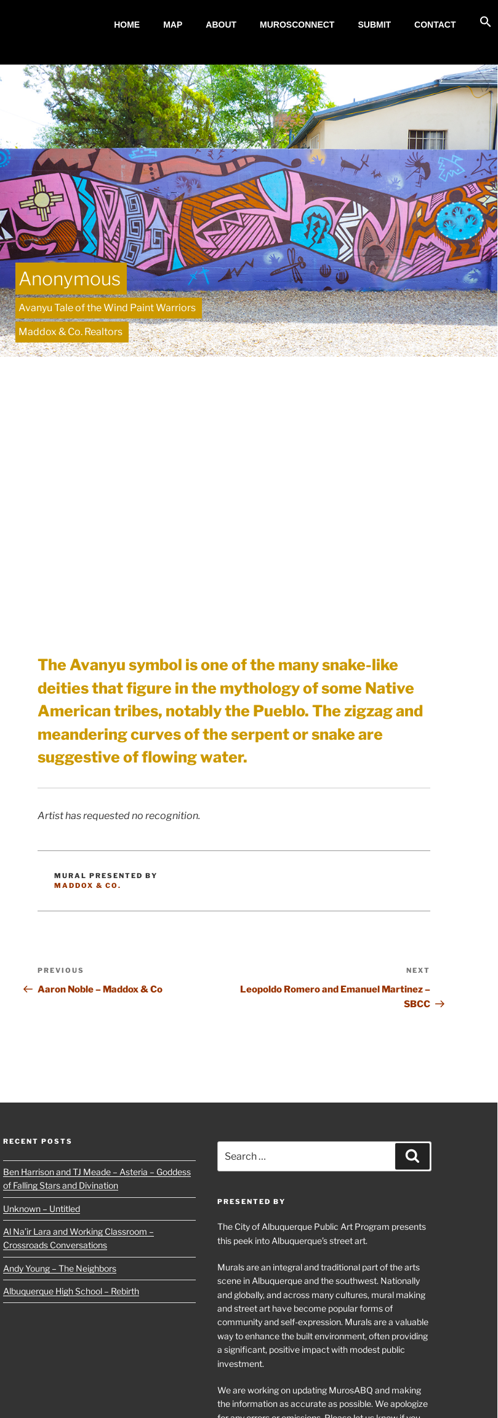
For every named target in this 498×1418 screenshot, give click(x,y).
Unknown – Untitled (41, 1208)
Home (127, 25)
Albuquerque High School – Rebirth (71, 1291)
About (221, 25)
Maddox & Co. (87, 885)
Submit (374, 25)
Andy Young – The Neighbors (59, 1268)
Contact (435, 25)
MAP (172, 25)
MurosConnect (297, 25)
